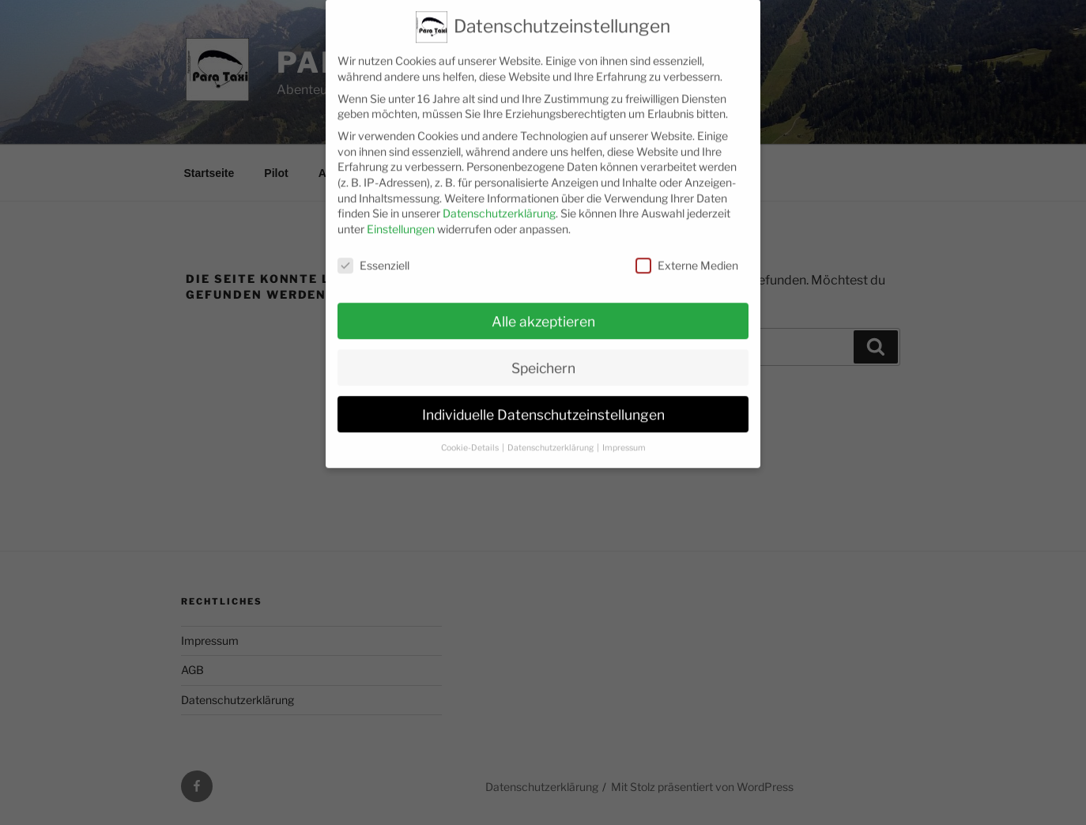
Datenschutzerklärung (499, 198)
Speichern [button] (543, 352)
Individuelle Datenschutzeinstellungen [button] (543, 398)
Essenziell (373, 250)
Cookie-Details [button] (470, 433)
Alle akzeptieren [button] (543, 305)
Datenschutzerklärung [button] (551, 433)
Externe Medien (686, 250)
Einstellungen (401, 213)
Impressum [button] (624, 433)
